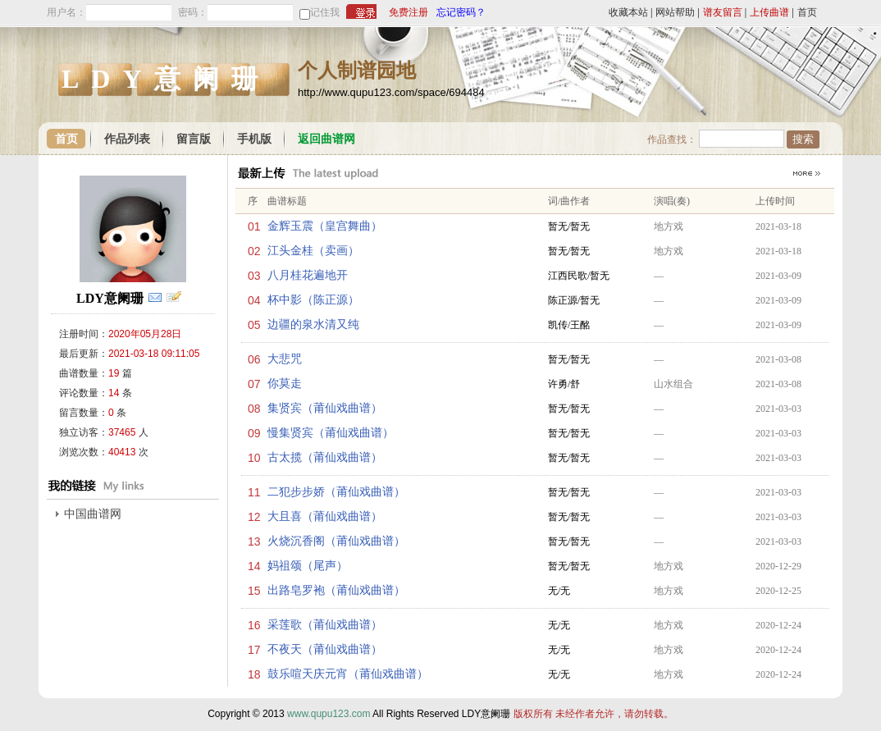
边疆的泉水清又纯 (313, 324)
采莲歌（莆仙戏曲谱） (324, 625)
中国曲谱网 (92, 514)
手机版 (254, 139)
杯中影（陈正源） (313, 300)
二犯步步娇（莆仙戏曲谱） (336, 492)
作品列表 (127, 139)
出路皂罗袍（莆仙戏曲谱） (336, 590)
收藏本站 (628, 12)
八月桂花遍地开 (307, 275)
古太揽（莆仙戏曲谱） (324, 457)
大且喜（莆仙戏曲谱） (324, 516)
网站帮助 (675, 12)
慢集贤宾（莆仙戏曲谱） (330, 433)
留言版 (193, 139)
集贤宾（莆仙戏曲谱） (324, 408)
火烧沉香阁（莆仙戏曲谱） (336, 541)
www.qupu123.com (328, 714)
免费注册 (408, 12)
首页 (807, 12)
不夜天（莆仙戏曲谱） (324, 649)
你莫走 (284, 383)
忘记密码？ (461, 12)
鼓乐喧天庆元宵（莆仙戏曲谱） (347, 674)
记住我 (325, 12)
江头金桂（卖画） (313, 250)
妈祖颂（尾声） (307, 566)
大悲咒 (284, 359)
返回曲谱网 (326, 139)
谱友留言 (722, 12)
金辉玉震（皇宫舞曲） (324, 226)
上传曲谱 (769, 12)
